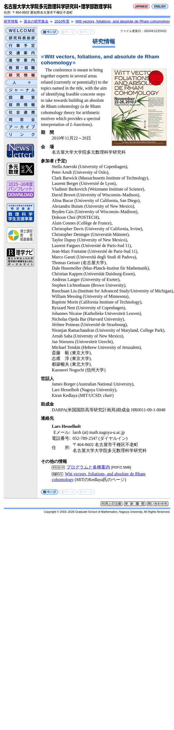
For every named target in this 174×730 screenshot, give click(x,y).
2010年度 (62, 21)
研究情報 (11, 21)
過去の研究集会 (36, 21)
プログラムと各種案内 (88, 467)
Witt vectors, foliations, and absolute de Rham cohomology (122, 21)
